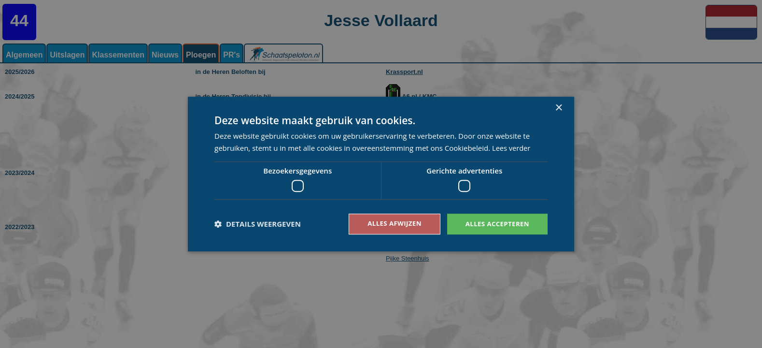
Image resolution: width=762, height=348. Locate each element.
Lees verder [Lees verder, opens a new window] (512, 147)
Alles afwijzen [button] (389, 223)
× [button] (558, 107)
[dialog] (381, 174)
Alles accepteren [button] (495, 223)
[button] (257, 224)
